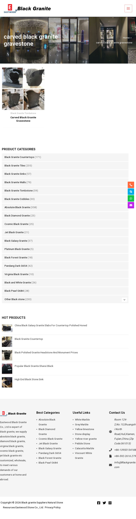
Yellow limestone (84, 429)
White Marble (82, 419)
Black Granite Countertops (19, 157)
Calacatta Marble (84, 448)
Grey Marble (81, 424)
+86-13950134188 (125, 449)
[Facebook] (98, 503)
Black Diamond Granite (17, 215)
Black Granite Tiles (15, 165)
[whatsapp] (131, 198)
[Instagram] (110, 503)
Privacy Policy (52, 507)
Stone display (82, 434)
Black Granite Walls (15, 182)
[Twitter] (104, 503)
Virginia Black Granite (16, 274)
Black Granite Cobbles (17, 198)
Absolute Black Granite (17, 207)
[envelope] (131, 205)
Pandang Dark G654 (16, 265)
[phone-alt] (131, 185)
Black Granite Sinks (15, 173)
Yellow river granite (86, 438)
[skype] (131, 191)
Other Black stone (14, 299)
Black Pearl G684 (14, 290)
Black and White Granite (18, 282)
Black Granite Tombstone (19, 190)
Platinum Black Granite (17, 248)
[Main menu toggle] (128, 8)
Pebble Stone (82, 443)
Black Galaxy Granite (16, 240)
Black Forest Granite (16, 257)
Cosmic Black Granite (16, 223)
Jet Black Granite (14, 232)
